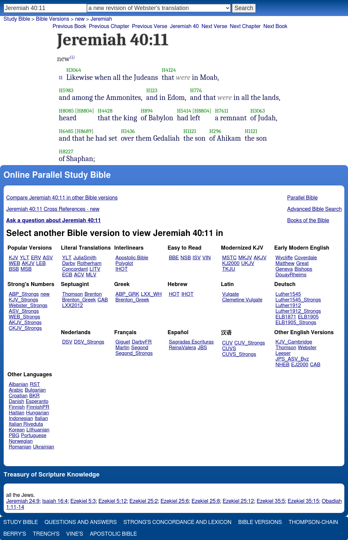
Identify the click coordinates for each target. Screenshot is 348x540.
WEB (14, 263)
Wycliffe (284, 257)
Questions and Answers (80, 522)
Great (302, 263)
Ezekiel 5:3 (83, 501)
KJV (13, 257)
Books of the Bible (308, 220)
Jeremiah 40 (184, 26)
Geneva (284, 269)
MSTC (229, 257)
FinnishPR (37, 407)
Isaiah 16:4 (55, 501)
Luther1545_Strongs (298, 299)
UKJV (247, 263)
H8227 (66, 151)
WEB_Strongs (24, 316)
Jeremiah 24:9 (22, 501)
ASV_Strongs (24, 311)
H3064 (73, 70)
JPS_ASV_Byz (292, 359)
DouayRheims (291, 274)
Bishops (303, 269)
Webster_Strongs (28, 305)
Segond (139, 347)
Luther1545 (288, 294)
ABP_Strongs (24, 294)
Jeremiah (101, 19)
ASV (48, 257)
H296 (215, 131)
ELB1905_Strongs (295, 322)
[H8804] (84, 111)
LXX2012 (72, 305)
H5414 (184, 111)
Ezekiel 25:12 (238, 501)
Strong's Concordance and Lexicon (177, 522)
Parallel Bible (302, 197)
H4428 (105, 111)
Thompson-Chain (313, 522)
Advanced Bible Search (314, 209)
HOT (174, 294)
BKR (34, 395)
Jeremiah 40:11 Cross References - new (53, 209)
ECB (67, 274)
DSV (67, 342)
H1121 (190, 131)
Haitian (16, 412)
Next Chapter (245, 26)
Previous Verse (149, 26)
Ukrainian (43, 446)
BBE (174, 257)
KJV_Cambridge (293, 342)
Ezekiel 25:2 (143, 501)
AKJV (28, 263)
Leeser (283, 353)
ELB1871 (285, 316)
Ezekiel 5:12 (112, 501)
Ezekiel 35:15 (303, 501)
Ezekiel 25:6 (174, 501)
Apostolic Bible (113, 534)
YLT (24, 257)
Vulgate (230, 294)
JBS (202, 347)
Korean (17, 429)
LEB (40, 263)
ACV (79, 274)
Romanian (20, 446)
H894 (147, 111)
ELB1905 (308, 316)
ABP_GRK (127, 294)
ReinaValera (182, 347)
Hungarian (37, 412)
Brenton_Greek (79, 299)
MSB (25, 269)
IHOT (121, 269)
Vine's (74, 534)
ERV (36, 257)
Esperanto (37, 401)
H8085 (66, 111)
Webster (307, 347)
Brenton (93, 294)
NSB (186, 257)
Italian (41, 418)
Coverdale (306, 257)
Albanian (18, 384)
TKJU (228, 269)
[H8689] (84, 131)
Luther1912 (288, 305)
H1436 (128, 131)
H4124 (169, 70)
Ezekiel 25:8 (206, 501)
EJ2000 (299, 364)
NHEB (282, 364)
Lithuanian (37, 429)
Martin (122, 347)
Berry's (14, 534)
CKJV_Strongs (25, 328)
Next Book (275, 26)
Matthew (285, 263)
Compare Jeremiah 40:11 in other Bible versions (62, 197)
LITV (95, 269)
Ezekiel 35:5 (271, 501)
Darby (69, 263)
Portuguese (33, 435)
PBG (14, 435)
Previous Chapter (109, 26)
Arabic (16, 390)
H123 (151, 90)
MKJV (245, 257)
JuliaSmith (84, 257)
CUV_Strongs (249, 343)
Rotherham (89, 263)
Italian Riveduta (26, 424)
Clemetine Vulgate (242, 299)
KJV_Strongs (23, 299)
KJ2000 (231, 263)
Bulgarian (35, 390)
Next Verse (214, 26)
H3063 (257, 111)
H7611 (221, 111)
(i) (72, 57)
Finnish (17, 407)
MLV (91, 274)
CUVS (229, 348)
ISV (197, 257)
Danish (16, 401)
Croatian (18, 395)
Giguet (122, 342)
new (80, 19)
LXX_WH (151, 294)
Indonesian (21, 418)
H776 (196, 90)
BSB (14, 269)
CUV (227, 343)
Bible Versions (52, 19)
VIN (206, 257)
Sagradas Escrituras (191, 342)
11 (61, 78)
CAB (103, 299)
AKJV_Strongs (25, 322)
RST (35, 384)
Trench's (46, 534)
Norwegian (20, 441)
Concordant (75, 269)
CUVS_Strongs (239, 354)
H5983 (66, 90)
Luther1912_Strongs (298, 311)
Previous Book (69, 26)
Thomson (72, 294)
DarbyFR (142, 342)
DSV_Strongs (89, 342)
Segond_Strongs (133, 353)
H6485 (66, 131)
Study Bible (17, 19)
